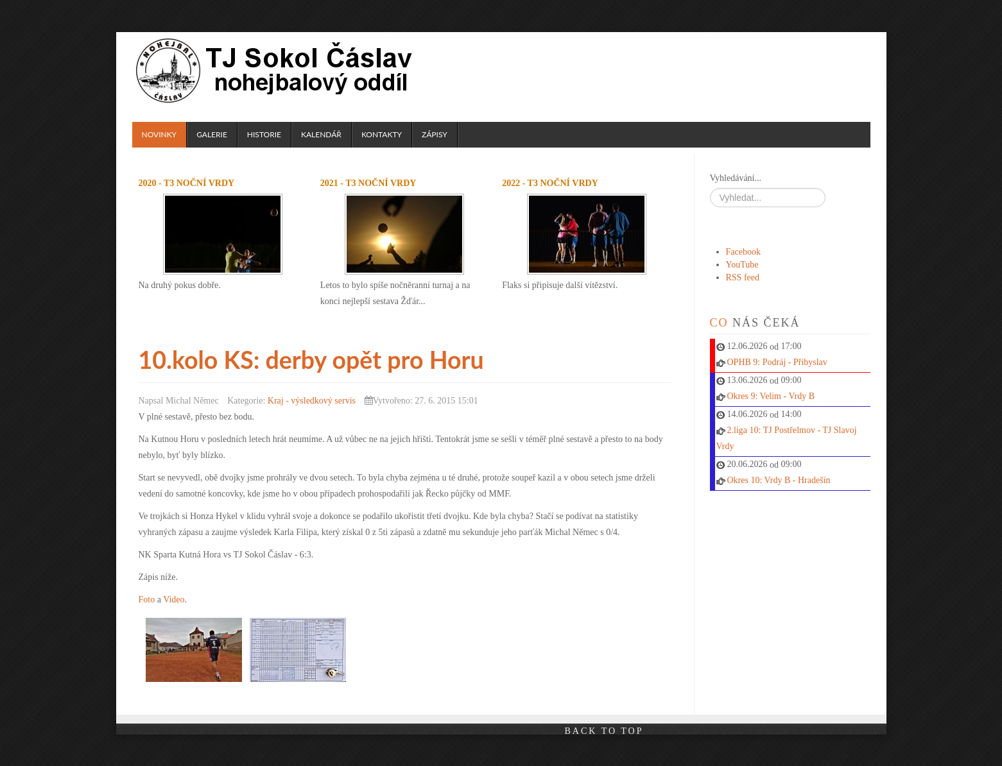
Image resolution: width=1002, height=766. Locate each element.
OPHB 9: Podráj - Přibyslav (777, 362)
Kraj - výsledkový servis (312, 400)
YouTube (742, 264)
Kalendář (321, 134)
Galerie (211, 134)
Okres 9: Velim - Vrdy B (771, 396)
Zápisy (434, 134)
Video (173, 599)
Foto (147, 599)
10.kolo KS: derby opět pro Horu (323, 359)
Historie (264, 134)
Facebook (743, 252)
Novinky (159, 134)
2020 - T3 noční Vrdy (187, 183)
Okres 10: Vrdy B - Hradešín (779, 480)
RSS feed (743, 277)
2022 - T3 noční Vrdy (550, 183)
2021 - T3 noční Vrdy (368, 183)
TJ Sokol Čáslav (276, 70)
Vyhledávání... (735, 178)
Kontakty (381, 134)
